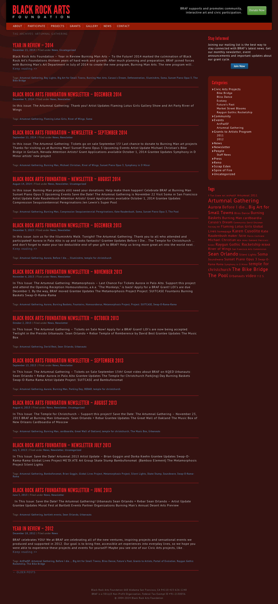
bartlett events (52, 514)
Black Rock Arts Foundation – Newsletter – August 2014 (67, 179)
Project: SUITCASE (141, 304)
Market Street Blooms (231, 108)
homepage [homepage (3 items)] (224, 231)
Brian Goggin (70, 473)
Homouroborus (94, 304)
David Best (50, 346)
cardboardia (66, 431)
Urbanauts (80, 346)
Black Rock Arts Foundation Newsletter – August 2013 (65, 402)
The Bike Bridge (36, 564)
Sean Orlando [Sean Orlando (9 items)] (223, 254)
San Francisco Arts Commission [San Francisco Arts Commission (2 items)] (249, 249)
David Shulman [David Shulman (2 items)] (255, 222)
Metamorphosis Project (116, 304)
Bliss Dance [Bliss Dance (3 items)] (242, 213)
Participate (36, 26)
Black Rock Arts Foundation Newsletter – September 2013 (68, 360)
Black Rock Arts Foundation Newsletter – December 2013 (67, 225)
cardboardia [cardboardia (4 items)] (252, 218)
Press (218, 158)
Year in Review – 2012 (33, 528)
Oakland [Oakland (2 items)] (253, 240)
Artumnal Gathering (31, 78)
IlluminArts (152, 78)
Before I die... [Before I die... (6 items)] (235, 207)
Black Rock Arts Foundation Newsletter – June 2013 (62, 490)
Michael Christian (70, 165)
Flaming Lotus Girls (55, 119)
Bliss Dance (108, 561)
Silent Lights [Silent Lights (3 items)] (248, 254)
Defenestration (136, 78)
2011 (220, 135)
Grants (75, 26)
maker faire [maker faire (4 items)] (237, 236)
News (107, 26)
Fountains (78, 304)
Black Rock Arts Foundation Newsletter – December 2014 (67, 94)
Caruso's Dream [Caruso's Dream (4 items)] (220, 222)
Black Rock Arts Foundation (41, 11)
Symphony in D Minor (137, 165)
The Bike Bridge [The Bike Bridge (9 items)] (250, 269)
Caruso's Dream (117, 78)
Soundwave (169, 473)
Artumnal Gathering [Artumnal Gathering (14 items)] (233, 200)
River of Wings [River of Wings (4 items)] (219, 249)
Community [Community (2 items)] (240, 222)
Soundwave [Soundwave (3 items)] (215, 259)
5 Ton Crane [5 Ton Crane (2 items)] (214, 195)
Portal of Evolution (164, 561)
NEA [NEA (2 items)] (239, 240)
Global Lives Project (90, 473)
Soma (164, 78)
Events (219, 120)
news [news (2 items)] (245, 240)
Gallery (92, 26)
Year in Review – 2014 (33, 45)
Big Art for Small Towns (71, 78)
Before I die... (61, 258)
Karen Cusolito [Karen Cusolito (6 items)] (246, 231)
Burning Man (51, 165)
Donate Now (256, 10)
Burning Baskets (62, 304)
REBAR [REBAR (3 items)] (266, 244)
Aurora (48, 258)
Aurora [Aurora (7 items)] (214, 207)
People (219, 151)
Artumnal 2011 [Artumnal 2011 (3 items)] (247, 195)
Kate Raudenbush (124, 211)
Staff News (224, 154)
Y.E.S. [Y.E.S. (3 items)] (260, 276)
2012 (220, 139)
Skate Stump (154, 473)
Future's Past (124, 561)
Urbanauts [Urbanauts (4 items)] (237, 276)
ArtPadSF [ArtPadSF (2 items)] (231, 195)
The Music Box (139, 431)
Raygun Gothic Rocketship (235, 112)
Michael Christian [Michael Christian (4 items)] (222, 240)
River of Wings (76, 119)
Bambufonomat (52, 473)
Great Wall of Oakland (88, 431)
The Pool (173, 211)
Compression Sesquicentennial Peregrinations (86, 211)
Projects (57, 26)
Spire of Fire (223, 170)
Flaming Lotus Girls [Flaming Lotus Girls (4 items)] (236, 227)
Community (222, 116)
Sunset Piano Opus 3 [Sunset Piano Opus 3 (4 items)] (240, 259)
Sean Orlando (65, 346)
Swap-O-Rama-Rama (165, 304)
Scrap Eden (222, 166)
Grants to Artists (142, 561)
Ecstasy (222, 100)
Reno (218, 162)
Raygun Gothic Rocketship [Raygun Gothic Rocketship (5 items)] (238, 244)
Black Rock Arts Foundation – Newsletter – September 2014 (70, 132)
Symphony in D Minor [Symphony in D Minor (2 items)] (236, 264)
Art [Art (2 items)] (223, 195)
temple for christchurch (98, 258)
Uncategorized (67, 50)
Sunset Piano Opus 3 (180, 78)
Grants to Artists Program (233, 131)
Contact (123, 26)
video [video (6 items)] (251, 276)
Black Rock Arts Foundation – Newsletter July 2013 (62, 445)
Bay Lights (50, 78)
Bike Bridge (224, 93)
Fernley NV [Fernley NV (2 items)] (214, 227)
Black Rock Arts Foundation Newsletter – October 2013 (66, 318)
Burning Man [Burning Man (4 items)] (232, 218)
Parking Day (76, 389)
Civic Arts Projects (227, 89)
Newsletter (64, 99)
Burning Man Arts (97, 78)
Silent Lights (138, 473)
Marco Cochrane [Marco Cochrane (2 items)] (255, 236)
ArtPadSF (25, 561)
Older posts (24, 572)
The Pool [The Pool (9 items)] (218, 275)
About (17, 26)
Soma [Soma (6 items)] (263, 254)
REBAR (88, 389)
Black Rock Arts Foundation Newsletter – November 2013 (67, 271)
